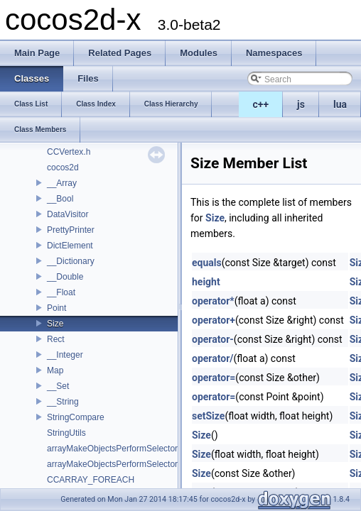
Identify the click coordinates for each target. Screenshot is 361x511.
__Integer (65, 355)
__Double (65, 277)
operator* (213, 301)
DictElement (70, 246)
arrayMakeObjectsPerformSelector (112, 449)
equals (207, 262)
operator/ (213, 358)
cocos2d (63, 167)
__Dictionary (71, 261)
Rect (56, 339)
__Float (61, 292)
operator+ (213, 320)
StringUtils (66, 433)
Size (55, 324)
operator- (213, 339)
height (206, 281)
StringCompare (75, 417)
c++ (261, 104)
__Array (62, 183)
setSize (208, 416)
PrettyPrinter (71, 230)
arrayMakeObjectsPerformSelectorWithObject (133, 464)
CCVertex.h (68, 152)
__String (63, 402)
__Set (58, 386)
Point (56, 308)
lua (340, 104)
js (301, 104)
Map (55, 370)
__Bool (60, 199)
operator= (213, 377)
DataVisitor (67, 214)
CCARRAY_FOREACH (90, 480)
